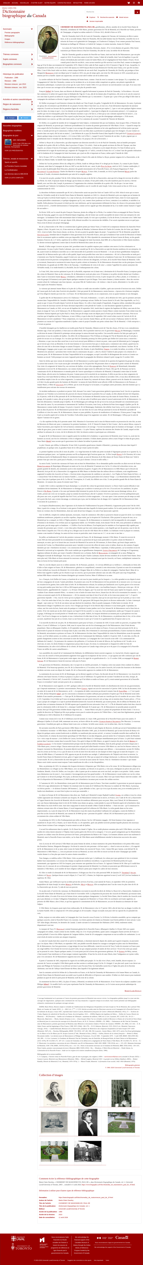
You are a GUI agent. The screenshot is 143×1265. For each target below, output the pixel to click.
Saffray (122, 951)
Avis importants (98, 1260)
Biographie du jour (10, 135)
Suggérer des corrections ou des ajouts (79, 1260)
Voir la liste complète (14, 178)
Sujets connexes (10, 59)
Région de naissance (12, 104)
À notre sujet (36, 3)
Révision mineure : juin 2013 (15, 84)
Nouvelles (24, 3)
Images (7, 39)
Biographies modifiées (12, 131)
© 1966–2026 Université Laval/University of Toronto (122, 1067)
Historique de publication (13, 74)
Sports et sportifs (11, 162)
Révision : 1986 (10, 81)
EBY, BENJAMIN (19, 140)
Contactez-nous (64, 3)
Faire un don (89, 3)
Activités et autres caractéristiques (17, 99)
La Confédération (11, 170)
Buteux (84, 172)
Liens (107, 1260)
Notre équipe (50, 3)
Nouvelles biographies (12, 126)
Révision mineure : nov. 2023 (15, 87)
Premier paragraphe (12, 32)
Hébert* (46, 984)
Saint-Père (123, 691)
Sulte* (59, 694)
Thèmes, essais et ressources (15, 159)
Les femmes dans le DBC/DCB (16, 174)
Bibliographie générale (132, 1065)
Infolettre (77, 3)
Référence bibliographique (14, 42)
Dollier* (49, 91)
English (6, 3)
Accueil (15, 3)
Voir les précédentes (14, 150)
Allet (49, 875)
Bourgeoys (50, 73)
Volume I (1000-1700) (9, 8)
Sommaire (7, 29)
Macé (83, 884)
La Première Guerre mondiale (16, 166)
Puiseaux (113, 366)
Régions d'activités (11, 109)
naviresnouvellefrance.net (112, 1056)
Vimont (106, 349)
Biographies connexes (12, 64)
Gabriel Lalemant (44, 744)
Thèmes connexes (10, 54)
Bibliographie (9, 36)
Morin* (48, 441)
